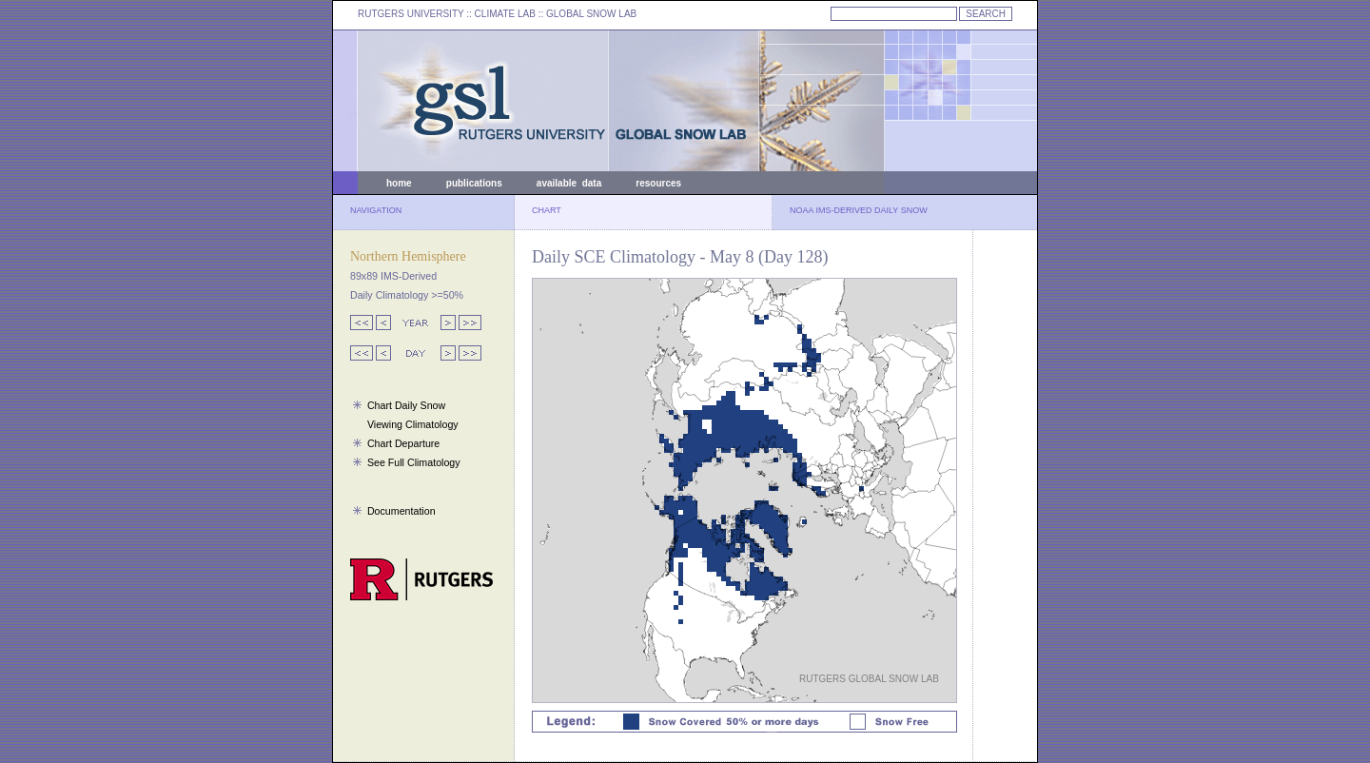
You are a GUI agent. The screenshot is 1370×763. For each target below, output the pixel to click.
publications (474, 183)
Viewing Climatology (413, 424)
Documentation (401, 511)
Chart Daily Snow (406, 405)
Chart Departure (403, 443)
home (399, 183)
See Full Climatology (413, 462)
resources (658, 183)
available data (569, 183)
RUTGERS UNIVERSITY (411, 14)
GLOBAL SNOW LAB (591, 14)
